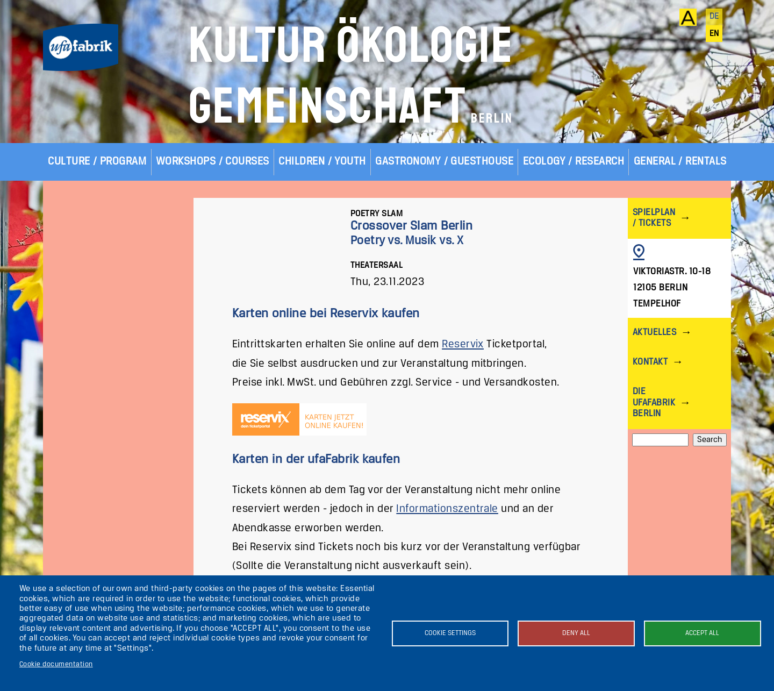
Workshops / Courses (212, 161)
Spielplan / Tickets (654, 218)
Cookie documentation (56, 664)
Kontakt (650, 362)
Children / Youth (322, 161)
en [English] (714, 34)
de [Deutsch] (714, 16)
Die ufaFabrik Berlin (654, 402)
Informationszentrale (447, 509)
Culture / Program (97, 161)
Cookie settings (450, 633)
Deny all (576, 633)
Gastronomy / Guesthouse (444, 161)
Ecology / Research (574, 161)
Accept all (702, 633)
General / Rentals (680, 161)
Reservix (463, 344)
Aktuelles (654, 332)
